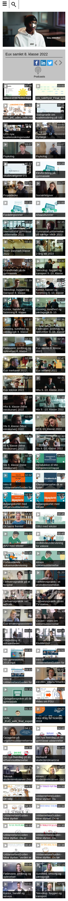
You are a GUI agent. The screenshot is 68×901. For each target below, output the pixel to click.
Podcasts (39, 76)
